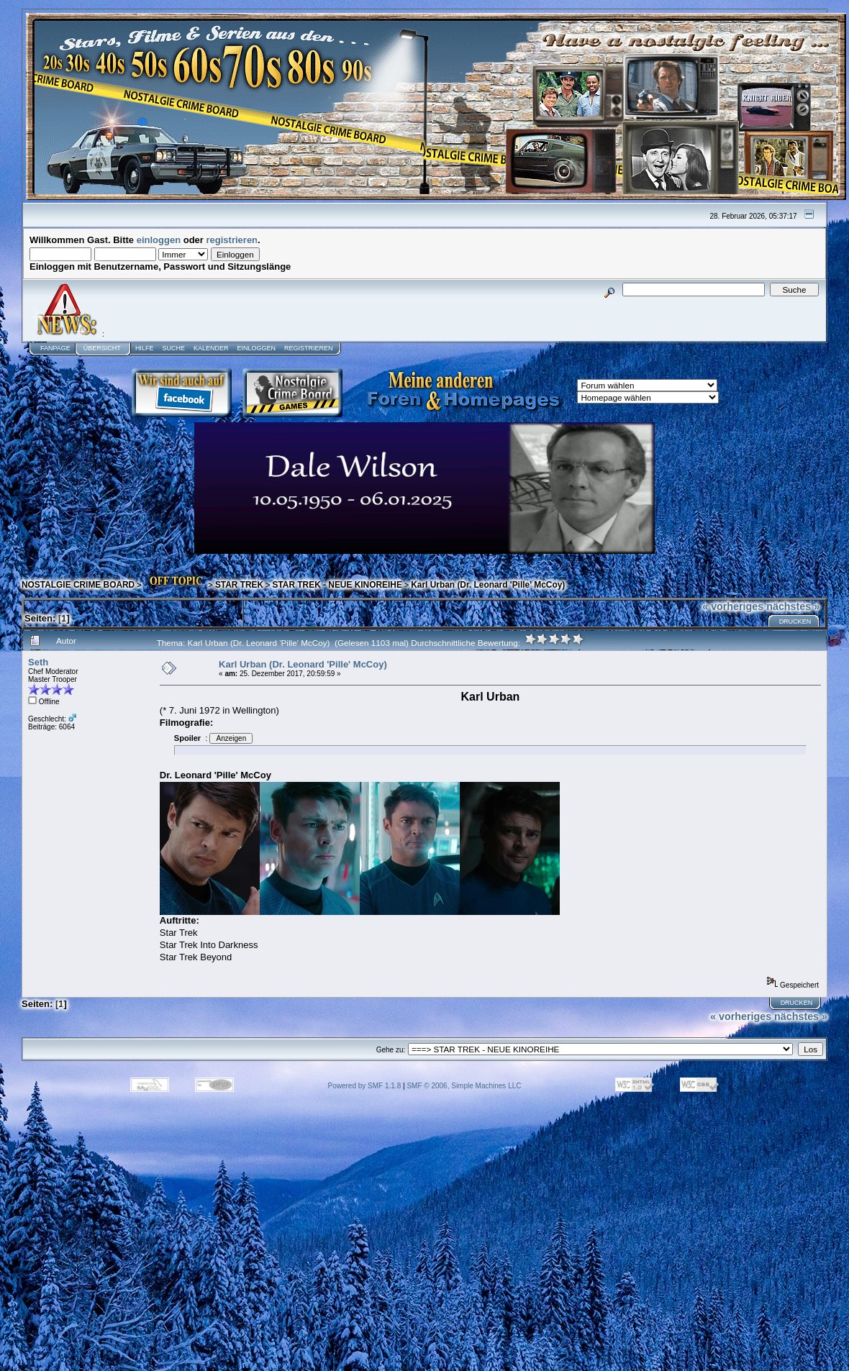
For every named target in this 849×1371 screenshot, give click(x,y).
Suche (173, 348)
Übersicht (102, 348)
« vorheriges (732, 606)
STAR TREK (239, 585)
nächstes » (793, 606)
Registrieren (308, 348)
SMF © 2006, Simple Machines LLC (464, 1086)
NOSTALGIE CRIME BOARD (78, 585)
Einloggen (256, 348)
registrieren (232, 239)
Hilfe (144, 348)
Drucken (795, 621)
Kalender (211, 348)
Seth (38, 662)
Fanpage (55, 348)
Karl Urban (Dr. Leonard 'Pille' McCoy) (488, 585)
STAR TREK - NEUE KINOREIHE (337, 585)
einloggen (159, 239)
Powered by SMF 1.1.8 (364, 1086)
